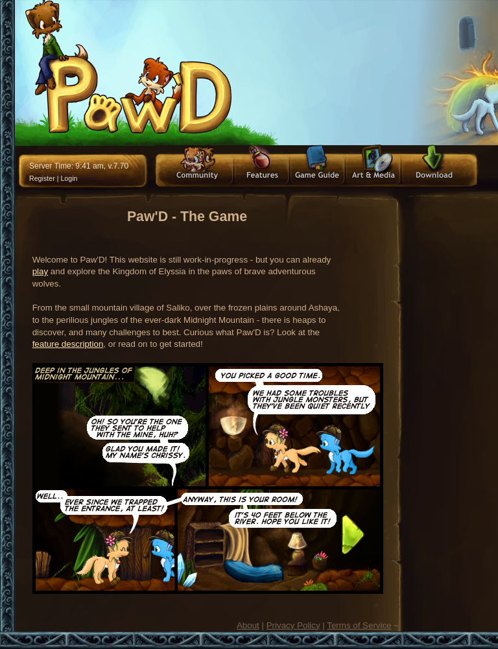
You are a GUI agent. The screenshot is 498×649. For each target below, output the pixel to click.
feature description (68, 344)
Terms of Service (359, 625)
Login (68, 178)
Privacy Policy (293, 625)
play (40, 271)
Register (42, 178)
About (248, 625)
